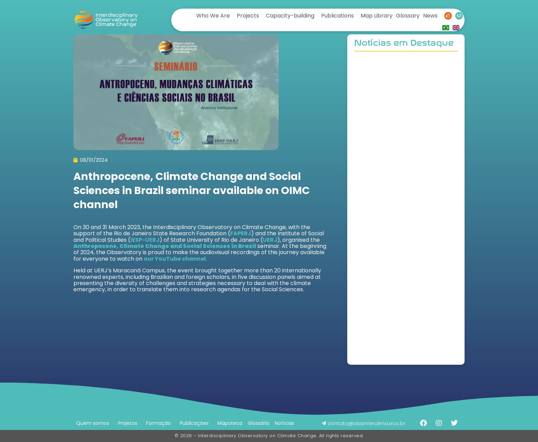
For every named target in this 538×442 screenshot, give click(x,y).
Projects (248, 16)
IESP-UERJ (145, 240)
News (430, 16)
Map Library (377, 16)
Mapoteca (230, 423)
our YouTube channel (175, 259)
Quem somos (92, 423)
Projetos (127, 423)
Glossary (408, 16)
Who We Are (213, 16)
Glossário (258, 423)
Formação (158, 423)
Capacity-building (290, 16)
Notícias (284, 423)
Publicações (194, 423)
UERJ (270, 240)
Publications (337, 16)
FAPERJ (240, 233)
